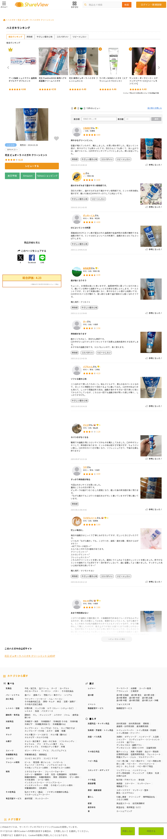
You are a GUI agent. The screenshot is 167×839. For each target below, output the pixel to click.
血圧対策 (18, 804)
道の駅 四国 (134, 676)
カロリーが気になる (76, 802)
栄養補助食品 (30, 730)
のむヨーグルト (31, 666)
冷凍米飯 (74, 697)
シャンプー (121, 715)
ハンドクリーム (139, 746)
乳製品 (9, 664)
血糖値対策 (29, 804)
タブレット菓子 (50, 719)
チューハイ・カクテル (34, 740)
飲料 (8, 747)
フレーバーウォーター (54, 747)
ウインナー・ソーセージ (35, 674)
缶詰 (37, 686)
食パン (28, 670)
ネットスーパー (42, 774)
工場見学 (134, 666)
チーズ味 (44, 807)
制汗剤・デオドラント (126, 755)
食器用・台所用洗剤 (125, 702)
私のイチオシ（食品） (34, 767)
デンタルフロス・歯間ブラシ (129, 720)
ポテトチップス (31, 722)
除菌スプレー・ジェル (126, 732)
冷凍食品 (10, 697)
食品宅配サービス (13, 774)
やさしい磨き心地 (44, 36)
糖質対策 (61, 802)
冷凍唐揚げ (46, 697)
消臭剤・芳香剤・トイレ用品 (100, 706)
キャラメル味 (65, 807)
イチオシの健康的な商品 (57, 767)
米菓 (63, 722)
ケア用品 (92, 755)
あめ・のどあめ (50, 717)
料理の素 (28, 684)
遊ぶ (91, 659)
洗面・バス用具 (94, 712)
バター (56, 666)
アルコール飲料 (12, 738)
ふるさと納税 (122, 775)
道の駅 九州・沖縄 (150, 676)
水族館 (134, 664)
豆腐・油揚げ (69, 677)
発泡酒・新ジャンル (42, 738)
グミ (39, 719)
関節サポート (136, 804)
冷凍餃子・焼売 (31, 697)
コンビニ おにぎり (33, 734)
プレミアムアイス (58, 726)
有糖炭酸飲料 (45, 752)
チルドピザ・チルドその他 (36, 713)
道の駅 (91, 670)
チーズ (54, 664)
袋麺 (57, 706)
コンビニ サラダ (50, 734)
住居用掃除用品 (137, 730)
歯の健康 (40, 804)
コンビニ (10, 734)
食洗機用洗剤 (142, 702)
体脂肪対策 (129, 802)
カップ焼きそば (68, 703)
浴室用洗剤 (151, 723)
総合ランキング (15, 36)
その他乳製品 (67, 666)
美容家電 (92, 759)
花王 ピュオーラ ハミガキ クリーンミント (36, 19)
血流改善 (124, 804)
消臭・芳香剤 (136, 727)
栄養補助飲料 (30, 763)
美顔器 (119, 759)
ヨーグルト (64, 664)
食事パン (37, 670)
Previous (9, 67)
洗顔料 (119, 712)
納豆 (59, 677)
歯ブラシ (131, 718)
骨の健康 (147, 802)
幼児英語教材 (138, 779)
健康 (53, 802)
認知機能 (99, 804)
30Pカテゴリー (26, 802)
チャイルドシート (147, 739)
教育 (90, 779)
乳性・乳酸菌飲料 (59, 750)
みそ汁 (50, 706)
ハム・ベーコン (55, 674)
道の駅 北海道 (122, 670)
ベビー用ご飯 (122, 736)
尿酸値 (6, 807)
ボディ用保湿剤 (123, 748)
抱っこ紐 (120, 739)
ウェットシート (154, 730)
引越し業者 (121, 772)
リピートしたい (79, 36)
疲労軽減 (7, 804)
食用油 (75, 690)
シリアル (68, 670)
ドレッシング (45, 690)
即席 (8, 703)
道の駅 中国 (121, 676)
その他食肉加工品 (32, 677)
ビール (27, 738)
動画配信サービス (95, 684)
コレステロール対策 (84, 804)
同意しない (127, 831)
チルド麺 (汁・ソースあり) (36, 710)
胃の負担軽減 (112, 804)
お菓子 (9, 717)
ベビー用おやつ (137, 736)
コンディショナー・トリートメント (144, 715)
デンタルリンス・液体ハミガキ (130, 723)
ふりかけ (58, 690)
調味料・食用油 (12, 690)
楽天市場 (12, 175)
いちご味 (16, 807)
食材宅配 (28, 774)
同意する (151, 831)
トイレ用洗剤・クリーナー (128, 708)
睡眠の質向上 (67, 804)
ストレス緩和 (52, 804)
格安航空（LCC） (134, 783)
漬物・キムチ (49, 677)
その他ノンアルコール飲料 (36, 743)
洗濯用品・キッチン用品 (98, 699)
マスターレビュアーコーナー (37, 770)
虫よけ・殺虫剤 (152, 727)
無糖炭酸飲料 (30, 752)
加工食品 (10, 674)
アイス (46, 726)
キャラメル (29, 719)
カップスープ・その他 (34, 706)
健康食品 (43, 730)
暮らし (91, 772)
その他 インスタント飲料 (62, 761)
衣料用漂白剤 (134, 699)
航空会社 (92, 783)
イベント (92, 680)
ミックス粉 (40, 684)
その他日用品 (93, 727)
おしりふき (130, 742)
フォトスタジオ (123, 680)
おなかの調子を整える (98, 802)
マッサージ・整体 (140, 766)
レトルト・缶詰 (12, 684)
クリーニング (134, 772)
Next (157, 67)
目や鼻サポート (152, 804)
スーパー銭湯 (145, 664)
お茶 (47, 750)
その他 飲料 (30, 755)
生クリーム (44, 664)
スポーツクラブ (123, 766)
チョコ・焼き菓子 (32, 717)
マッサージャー (144, 759)
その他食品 (10, 767)
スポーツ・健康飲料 (33, 750)
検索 (126, 4)
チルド (9, 710)
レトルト (28, 686)
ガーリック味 (79, 807)
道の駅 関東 (121, 673)
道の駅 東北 (136, 670)
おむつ (119, 742)
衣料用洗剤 (121, 699)
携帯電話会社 (149, 772)
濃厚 (24, 807)
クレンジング (138, 748)
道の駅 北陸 (149, 670)
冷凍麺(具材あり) (42, 700)
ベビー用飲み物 (154, 736)
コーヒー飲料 (43, 755)
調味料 (27, 690)
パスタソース (47, 686)
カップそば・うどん (50, 703)
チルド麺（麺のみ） (59, 710)
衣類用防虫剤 (122, 730)
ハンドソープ (144, 712)
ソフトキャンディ (67, 717)
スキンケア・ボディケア (98, 746)
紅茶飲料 (73, 750)
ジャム (67, 690)
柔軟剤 (146, 699)
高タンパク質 (116, 802)
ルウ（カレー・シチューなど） (61, 684)
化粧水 (150, 748)
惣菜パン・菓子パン (53, 670)
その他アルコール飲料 (60, 743)
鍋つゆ (27, 693)
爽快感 (29, 36)
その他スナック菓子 (50, 722)
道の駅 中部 (134, 673)
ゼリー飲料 (74, 752)
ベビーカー (132, 739)
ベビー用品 (93, 736)
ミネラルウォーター (33, 747)
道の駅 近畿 (147, 673)
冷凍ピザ (28, 700)
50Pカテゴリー (41, 802)
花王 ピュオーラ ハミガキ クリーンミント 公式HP (30, 338)
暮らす (92, 694)
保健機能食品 (11, 730)
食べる (10, 659)
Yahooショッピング (47, 175)
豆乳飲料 (43, 763)
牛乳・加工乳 (30, 664)
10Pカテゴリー (10, 802)
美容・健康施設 (94, 766)
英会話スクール (123, 779)
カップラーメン (31, 703)
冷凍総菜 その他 (60, 697)
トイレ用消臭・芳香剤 (146, 706)
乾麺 (63, 706)
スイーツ (10, 726)
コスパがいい (62, 36)
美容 (139, 802)
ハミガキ (11, 19)
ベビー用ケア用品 (145, 742)
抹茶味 (54, 807)
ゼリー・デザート (32, 726)
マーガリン (46, 666)
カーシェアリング (124, 787)
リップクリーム (123, 746)
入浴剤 (156, 712)
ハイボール (58, 738)
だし (35, 690)
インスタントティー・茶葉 (36, 761)
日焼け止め (121, 751)
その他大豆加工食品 (33, 680)
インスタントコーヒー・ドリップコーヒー (43, 758)
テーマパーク (122, 664)
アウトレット (122, 666)
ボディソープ (130, 712)
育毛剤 (141, 755)
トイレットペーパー (125, 706)
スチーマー (130, 759)
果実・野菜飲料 (60, 752)
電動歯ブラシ (122, 762)
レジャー (92, 664)
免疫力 (156, 802)
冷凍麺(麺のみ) (59, 700)
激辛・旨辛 (33, 807)
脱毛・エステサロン (125, 768)
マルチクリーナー (146, 732)
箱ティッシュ (122, 727)
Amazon (27, 175)
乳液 (157, 748)
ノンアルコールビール (56, 740)
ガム (62, 719)
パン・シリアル (12, 670)
